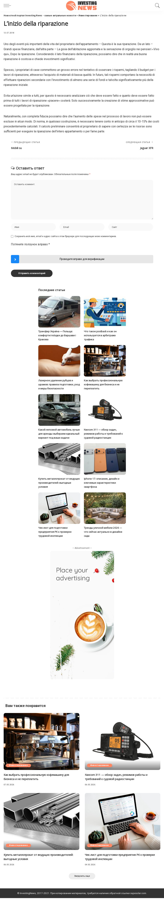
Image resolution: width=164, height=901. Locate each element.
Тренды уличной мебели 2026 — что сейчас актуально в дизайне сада (104, 534)
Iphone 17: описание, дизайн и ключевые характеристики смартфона (102, 486)
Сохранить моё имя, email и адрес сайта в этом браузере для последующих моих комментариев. (66, 237)
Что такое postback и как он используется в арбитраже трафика (101, 336)
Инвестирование (18, 768)
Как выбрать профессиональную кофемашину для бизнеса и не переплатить (104, 384)
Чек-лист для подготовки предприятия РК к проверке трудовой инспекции (55, 534)
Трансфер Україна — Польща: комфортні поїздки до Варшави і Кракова (58, 336)
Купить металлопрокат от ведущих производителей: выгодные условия (54, 486)
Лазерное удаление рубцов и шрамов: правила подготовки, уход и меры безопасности (57, 384)
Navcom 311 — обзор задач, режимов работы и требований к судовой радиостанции (104, 433)
